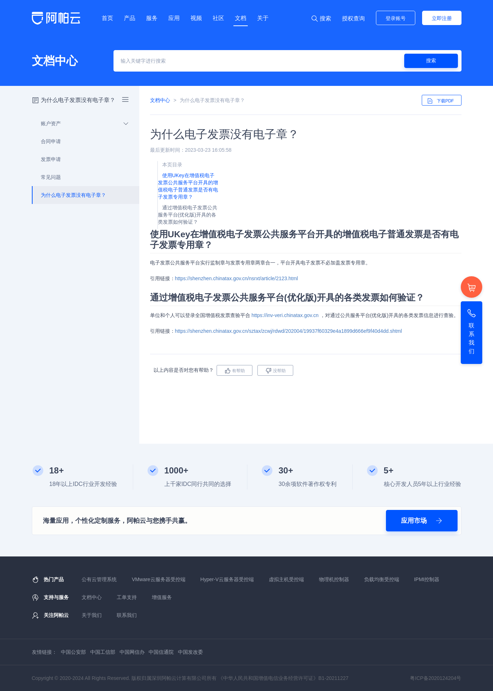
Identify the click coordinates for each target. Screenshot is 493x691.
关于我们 (92, 615)
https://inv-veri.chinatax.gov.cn (284, 315)
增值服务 (162, 597)
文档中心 (160, 100)
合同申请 (47, 141)
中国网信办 (132, 652)
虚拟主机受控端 (286, 579)
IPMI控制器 (426, 579)
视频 (196, 18)
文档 (240, 18)
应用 (174, 18)
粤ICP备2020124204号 (435, 678)
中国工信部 (102, 652)
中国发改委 (190, 652)
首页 (107, 18)
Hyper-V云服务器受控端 (227, 579)
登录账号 (396, 18)
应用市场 (421, 520)
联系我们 (127, 615)
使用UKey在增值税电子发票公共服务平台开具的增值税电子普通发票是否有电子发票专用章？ (188, 186)
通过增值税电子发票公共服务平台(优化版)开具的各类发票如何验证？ (187, 215)
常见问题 (47, 177)
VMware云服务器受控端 (158, 579)
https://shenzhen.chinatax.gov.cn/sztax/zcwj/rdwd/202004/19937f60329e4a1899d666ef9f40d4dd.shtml (288, 331)
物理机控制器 (334, 579)
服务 (152, 18)
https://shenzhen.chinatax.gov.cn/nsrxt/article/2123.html (236, 278)
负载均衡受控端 (381, 579)
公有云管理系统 (99, 579)
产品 (129, 18)
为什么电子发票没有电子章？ (69, 195)
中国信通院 (161, 652)
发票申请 (47, 159)
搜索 (431, 60)
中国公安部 (73, 652)
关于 (263, 18)
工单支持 (127, 597)
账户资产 (81, 123)
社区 (218, 18)
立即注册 (442, 18)
